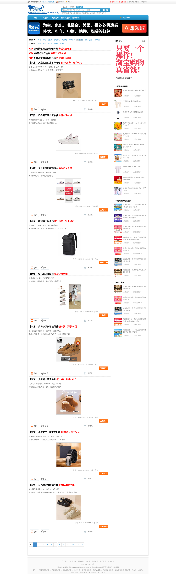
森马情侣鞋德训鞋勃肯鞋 (53, 49)
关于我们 (65, 561)
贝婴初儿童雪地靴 (57, 379)
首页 (35, 18)
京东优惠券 (65, 13)
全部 (39, 40)
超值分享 (55, 18)
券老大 (35, 570)
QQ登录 (70, 2)
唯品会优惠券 (90, 13)
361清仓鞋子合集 (50, 53)
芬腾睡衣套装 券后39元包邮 (132, 101)
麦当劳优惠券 (119, 570)
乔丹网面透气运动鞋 (55, 115)
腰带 (89, 479)
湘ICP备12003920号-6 (88, 564)
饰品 (86, 40)
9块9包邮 (97, 40)
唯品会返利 (92, 573)
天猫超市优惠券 (101, 13)
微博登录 (61, 2)
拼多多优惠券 (81, 13)
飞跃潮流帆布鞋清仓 (55, 168)
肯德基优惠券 (56, 570)
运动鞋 (90, 162)
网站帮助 (103, 561)
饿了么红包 (73, 13)
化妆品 (50, 40)
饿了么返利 (101, 573)
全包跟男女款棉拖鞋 (56, 485)
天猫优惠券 (137, 117)
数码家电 (57, 40)
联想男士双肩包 (56, 221)
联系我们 (144, 2)
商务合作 (111, 561)
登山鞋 (90, 320)
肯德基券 (75, 18)
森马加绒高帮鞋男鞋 (57, 326)
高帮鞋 (90, 373)
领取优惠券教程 (134, 2)
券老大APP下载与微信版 (118, 2)
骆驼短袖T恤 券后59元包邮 (132, 166)
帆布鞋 (90, 215)
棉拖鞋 (90, 531)
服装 (44, 40)
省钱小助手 (74, 573)
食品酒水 (64, 40)
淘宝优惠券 (65, 18)
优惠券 (45, 18)
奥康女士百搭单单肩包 (60, 62)
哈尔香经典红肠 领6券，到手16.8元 (134, 90)
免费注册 (51, 2)
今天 (44, 43)
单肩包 (90, 109)
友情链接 (81, 561)
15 (77, 544)
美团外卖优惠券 (108, 570)
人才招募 (73, 561)
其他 (90, 40)
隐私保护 (95, 561)
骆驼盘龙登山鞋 (53, 274)
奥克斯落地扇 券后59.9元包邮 (133, 112)
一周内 (56, 43)
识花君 (88, 561)
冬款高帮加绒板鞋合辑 (52, 58)
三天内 (50, 43)
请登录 (44, 2)
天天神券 (77, 570)
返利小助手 (83, 573)
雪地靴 (90, 426)
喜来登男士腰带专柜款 (59, 432)
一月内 (62, 43)
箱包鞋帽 (80, 40)
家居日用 (72, 40)
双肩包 (90, 267)
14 (72, 544)
